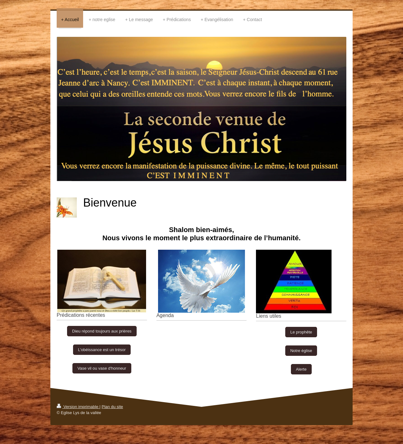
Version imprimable (78, 406)
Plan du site (112, 406)
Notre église (301, 350)
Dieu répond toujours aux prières (102, 331)
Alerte (301, 369)
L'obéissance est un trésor (102, 349)
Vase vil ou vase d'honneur (101, 368)
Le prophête (301, 332)
